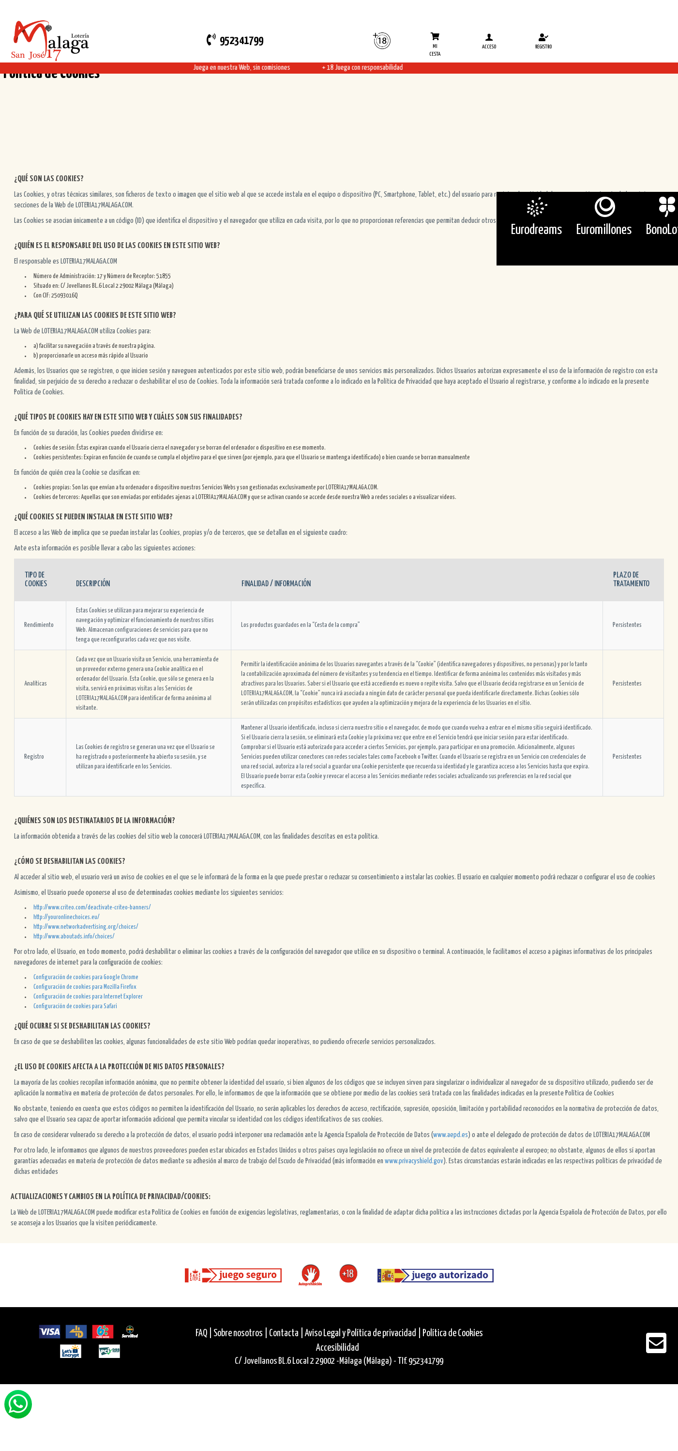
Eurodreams (536, 230)
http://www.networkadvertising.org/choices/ (85, 927)
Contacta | (286, 1333)
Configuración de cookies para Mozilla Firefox (84, 987)
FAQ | (204, 1333)
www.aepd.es (450, 1135)
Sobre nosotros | (240, 1333)
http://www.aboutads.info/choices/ (74, 937)
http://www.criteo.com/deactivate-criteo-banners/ (92, 908)
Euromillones (604, 230)
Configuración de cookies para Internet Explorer (88, 997)
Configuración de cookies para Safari (75, 1006)
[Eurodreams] (536, 207)
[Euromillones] (604, 207)
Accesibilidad (337, 1348)
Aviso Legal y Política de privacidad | (363, 1333)
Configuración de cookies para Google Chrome (85, 977)
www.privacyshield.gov (414, 1161)
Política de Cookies (452, 1333)
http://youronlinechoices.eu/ (66, 917)
